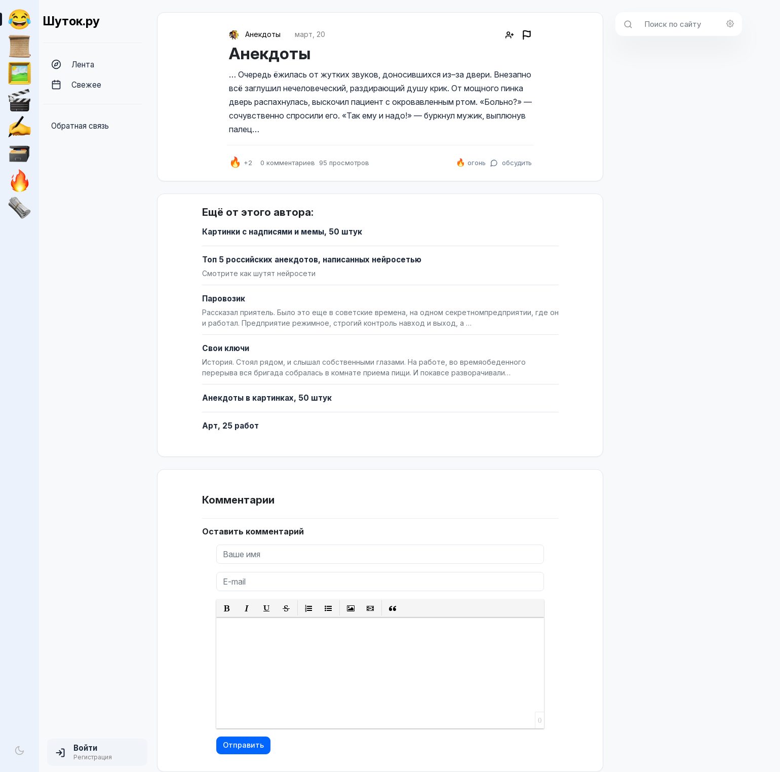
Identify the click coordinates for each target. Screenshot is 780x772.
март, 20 (310, 34)
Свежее (76, 85)
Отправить (243, 745)
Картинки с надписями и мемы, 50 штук (282, 232)
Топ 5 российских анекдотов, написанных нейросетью (311, 259)
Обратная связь (80, 126)
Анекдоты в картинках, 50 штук (267, 398)
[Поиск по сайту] (690, 24)
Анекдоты (263, 34)
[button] (97, 752)
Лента (72, 64)
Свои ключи (225, 348)
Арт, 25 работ (230, 426)
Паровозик (223, 298)
